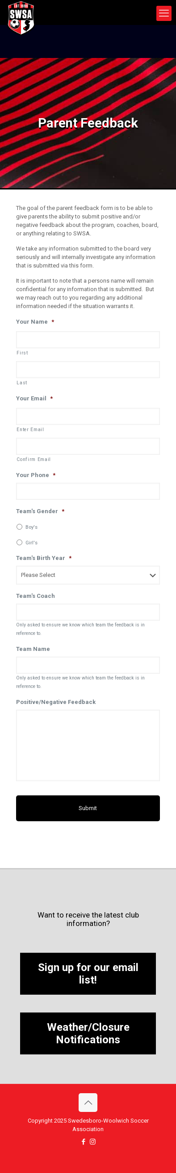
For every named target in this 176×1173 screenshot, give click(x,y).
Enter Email (30, 429)
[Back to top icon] (88, 1102)
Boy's (31, 527)
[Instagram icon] (92, 1142)
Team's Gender (40, 511)
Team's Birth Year (43, 558)
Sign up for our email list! (88, 973)
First (22, 353)
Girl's (31, 542)
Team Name (33, 649)
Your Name (35, 321)
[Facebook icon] (83, 1142)
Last (22, 383)
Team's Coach (35, 596)
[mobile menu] (164, 13)
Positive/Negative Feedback (56, 702)
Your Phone (35, 475)
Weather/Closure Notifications (88, 1033)
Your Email (34, 398)
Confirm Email (34, 459)
